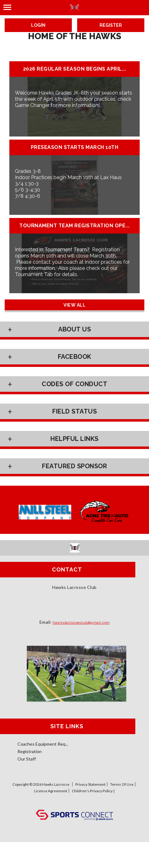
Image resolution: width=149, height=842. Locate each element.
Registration (29, 751)
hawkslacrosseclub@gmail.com (81, 622)
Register (111, 25)
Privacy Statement (90, 784)
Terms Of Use (121, 784)
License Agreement (50, 791)
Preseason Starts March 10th (75, 147)
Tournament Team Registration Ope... (74, 225)
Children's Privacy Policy (92, 791)
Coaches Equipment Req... (42, 744)
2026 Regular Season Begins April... (74, 69)
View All (74, 305)
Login (38, 25)
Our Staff (26, 758)
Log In (74, 803)
